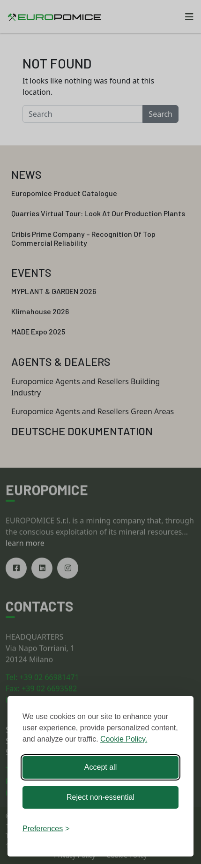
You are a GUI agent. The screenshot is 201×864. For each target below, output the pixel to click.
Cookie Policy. (123, 739)
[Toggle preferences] (46, 828)
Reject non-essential (100, 797)
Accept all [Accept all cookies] (100, 767)
